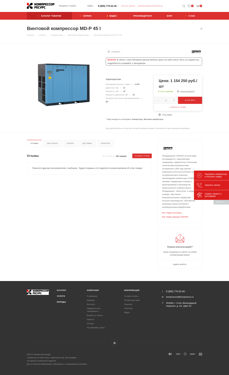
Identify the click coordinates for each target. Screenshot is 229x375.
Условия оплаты (131, 296)
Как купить (52, 143)
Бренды (61, 302)
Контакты (91, 304)
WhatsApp (114, 343)
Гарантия (128, 304)
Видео (127, 312)
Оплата (70, 143)
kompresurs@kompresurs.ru (150, 6)
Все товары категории (172, 213)
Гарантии (105, 143)
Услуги (61, 296)
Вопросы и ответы (95, 315)
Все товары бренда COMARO (175, 217)
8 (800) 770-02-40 (107, 6)
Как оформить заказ (96, 327)
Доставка (87, 143)
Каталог (61, 290)
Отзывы (34, 143)
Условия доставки (132, 300)
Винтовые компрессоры (153, 119)
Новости (90, 319)
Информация (131, 290)
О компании (92, 296)
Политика (128, 308)
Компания (93, 290)
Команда (91, 300)
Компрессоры (137, 119)
